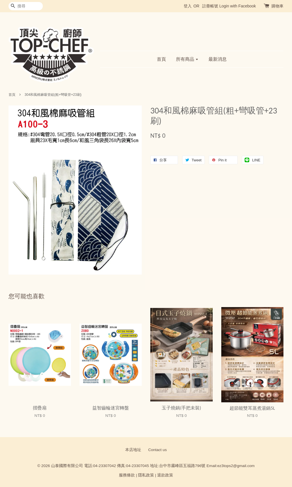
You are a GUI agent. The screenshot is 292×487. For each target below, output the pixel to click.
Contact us (157, 450)
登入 (188, 6)
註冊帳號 (210, 6)
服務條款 (127, 475)
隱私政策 (146, 475)
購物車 (277, 6)
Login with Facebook (237, 6)
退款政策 (165, 475)
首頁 (161, 59)
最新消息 (217, 59)
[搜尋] (26, 6)
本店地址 (133, 450)
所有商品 (187, 59)
